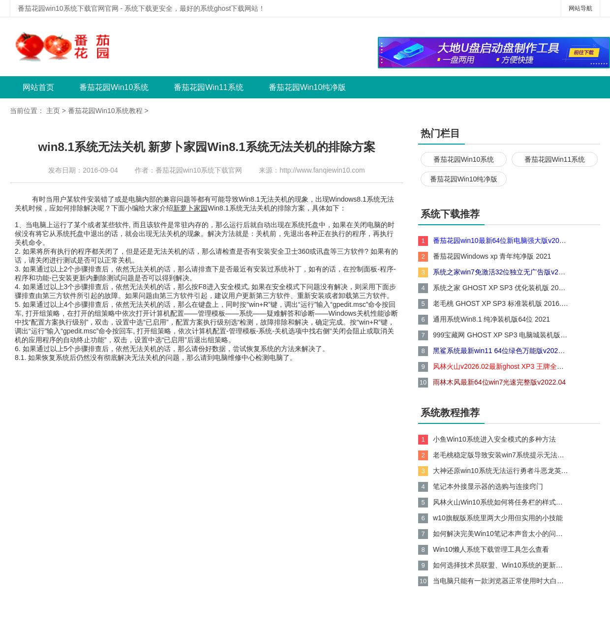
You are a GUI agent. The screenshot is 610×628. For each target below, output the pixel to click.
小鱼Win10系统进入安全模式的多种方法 (494, 439)
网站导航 (580, 8)
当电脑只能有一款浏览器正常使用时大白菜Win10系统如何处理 (501, 581)
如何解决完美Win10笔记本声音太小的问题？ (501, 534)
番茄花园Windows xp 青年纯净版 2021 (492, 256)
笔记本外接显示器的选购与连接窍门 (488, 486)
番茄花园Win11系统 (208, 87)
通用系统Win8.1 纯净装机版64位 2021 (491, 319)
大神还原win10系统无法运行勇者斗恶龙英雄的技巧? (501, 471)
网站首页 (38, 87)
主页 (53, 111)
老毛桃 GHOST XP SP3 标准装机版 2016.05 (501, 303)
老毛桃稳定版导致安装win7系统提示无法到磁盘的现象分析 (501, 455)
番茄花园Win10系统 (114, 87)
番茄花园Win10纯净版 (307, 87)
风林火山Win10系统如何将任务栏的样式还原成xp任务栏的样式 (501, 502)
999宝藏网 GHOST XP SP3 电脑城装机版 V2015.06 (501, 335)
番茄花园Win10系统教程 (105, 111)
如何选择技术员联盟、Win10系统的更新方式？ (501, 565)
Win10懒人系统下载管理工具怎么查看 (491, 549)
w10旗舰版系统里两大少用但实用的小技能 (498, 518)
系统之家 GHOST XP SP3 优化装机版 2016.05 (501, 288)
